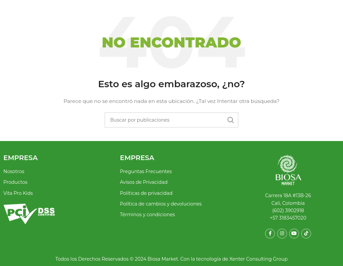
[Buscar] (171, 120)
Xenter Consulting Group (257, 259)
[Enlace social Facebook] (270, 234)
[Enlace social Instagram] (282, 234)
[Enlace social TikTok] (306, 234)
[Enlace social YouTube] (294, 234)
